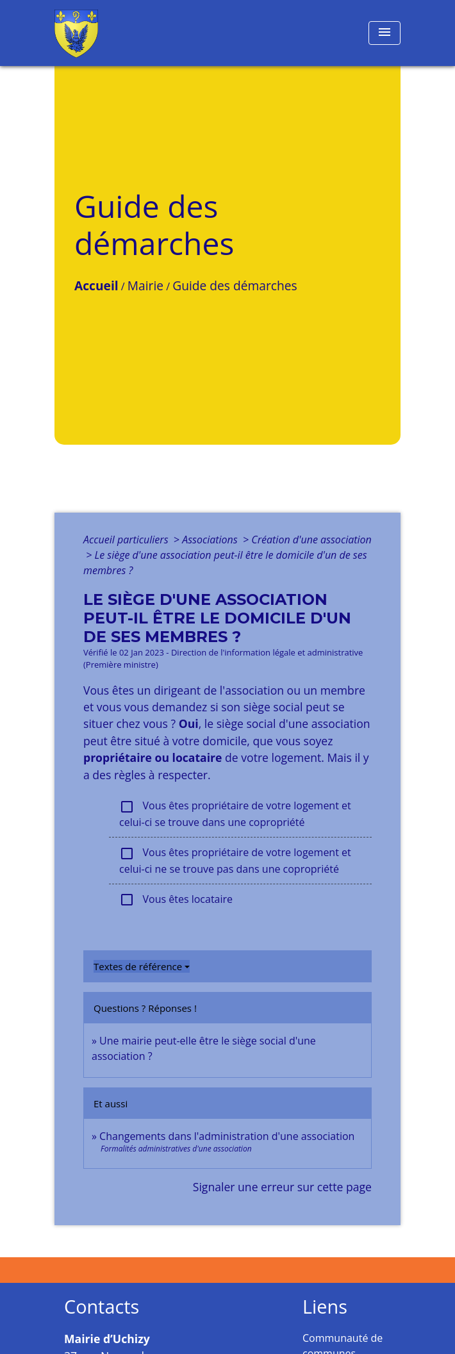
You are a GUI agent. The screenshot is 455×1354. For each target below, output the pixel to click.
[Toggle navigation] (384, 33)
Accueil (96, 285)
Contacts (101, 1307)
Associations (211, 540)
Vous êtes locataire (176, 900)
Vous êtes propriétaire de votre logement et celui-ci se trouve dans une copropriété (235, 813)
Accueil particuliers (127, 540)
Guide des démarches (234, 285)
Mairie (145, 285)
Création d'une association (311, 540)
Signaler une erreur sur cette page (282, 1186)
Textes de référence (138, 966)
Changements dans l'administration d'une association (226, 1136)
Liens (324, 1307)
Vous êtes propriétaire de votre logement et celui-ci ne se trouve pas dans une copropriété (235, 860)
